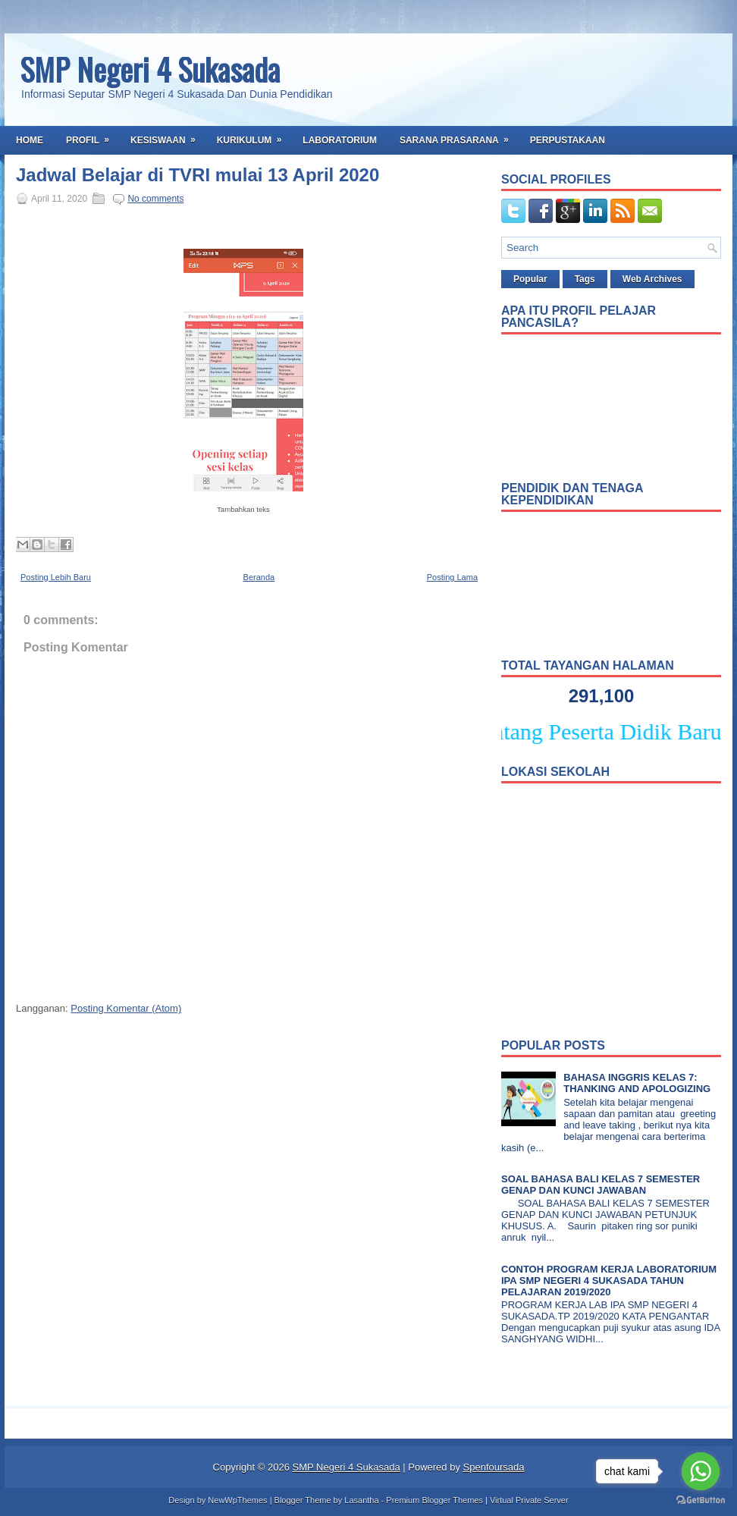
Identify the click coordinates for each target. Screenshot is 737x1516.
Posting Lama (452, 577)
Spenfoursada (494, 1467)
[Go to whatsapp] (701, 1471)
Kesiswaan (167, 136)
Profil (92, 136)
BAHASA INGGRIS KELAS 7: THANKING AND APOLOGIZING (636, 1083)
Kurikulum (254, 136)
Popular (530, 279)
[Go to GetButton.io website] (700, 1500)
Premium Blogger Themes (434, 1500)
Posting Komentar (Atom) (126, 1008)
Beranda (259, 577)
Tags (585, 279)
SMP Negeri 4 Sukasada (150, 69)
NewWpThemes (237, 1500)
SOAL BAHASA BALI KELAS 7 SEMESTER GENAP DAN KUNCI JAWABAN (600, 1184)
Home (29, 140)
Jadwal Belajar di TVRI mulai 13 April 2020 (197, 175)
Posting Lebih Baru (55, 577)
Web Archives (652, 279)
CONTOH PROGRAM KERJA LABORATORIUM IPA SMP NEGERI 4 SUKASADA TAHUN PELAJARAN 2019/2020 (609, 1280)
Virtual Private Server (529, 1500)
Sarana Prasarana (459, 136)
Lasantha (361, 1500)
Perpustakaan (567, 140)
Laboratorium (340, 140)
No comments (155, 198)
